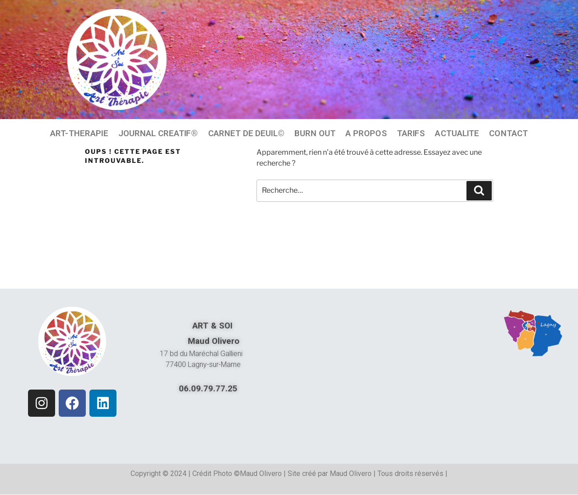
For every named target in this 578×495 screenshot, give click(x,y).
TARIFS (411, 133)
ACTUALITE (457, 133)
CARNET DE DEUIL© (246, 133)
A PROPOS (366, 133)
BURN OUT (315, 133)
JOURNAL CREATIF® (158, 133)
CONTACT (508, 133)
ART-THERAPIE (79, 133)
